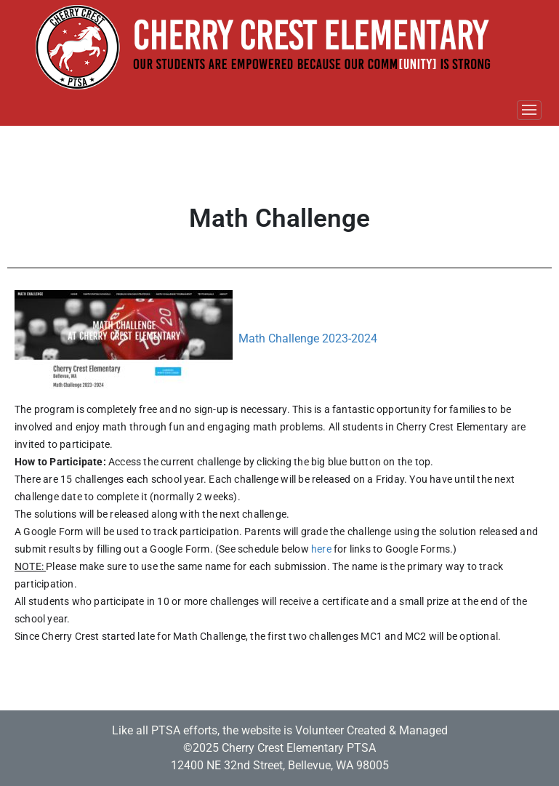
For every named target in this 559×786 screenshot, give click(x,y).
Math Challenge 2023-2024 (307, 339)
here (321, 549)
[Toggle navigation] (529, 110)
